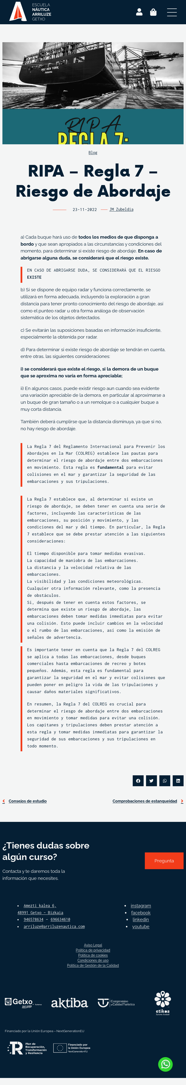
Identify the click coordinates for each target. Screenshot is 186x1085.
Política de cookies (93, 962)
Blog (93, 152)
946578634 (35, 919)
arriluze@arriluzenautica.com (51, 933)
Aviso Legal (93, 952)
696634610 (64, 919)
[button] (138, 780)
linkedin (141, 926)
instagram (141, 912)
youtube (141, 933)
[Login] (139, 12)
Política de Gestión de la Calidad (93, 972)
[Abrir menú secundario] (172, 12)
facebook (141, 919)
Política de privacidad (93, 957)
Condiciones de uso (93, 967)
